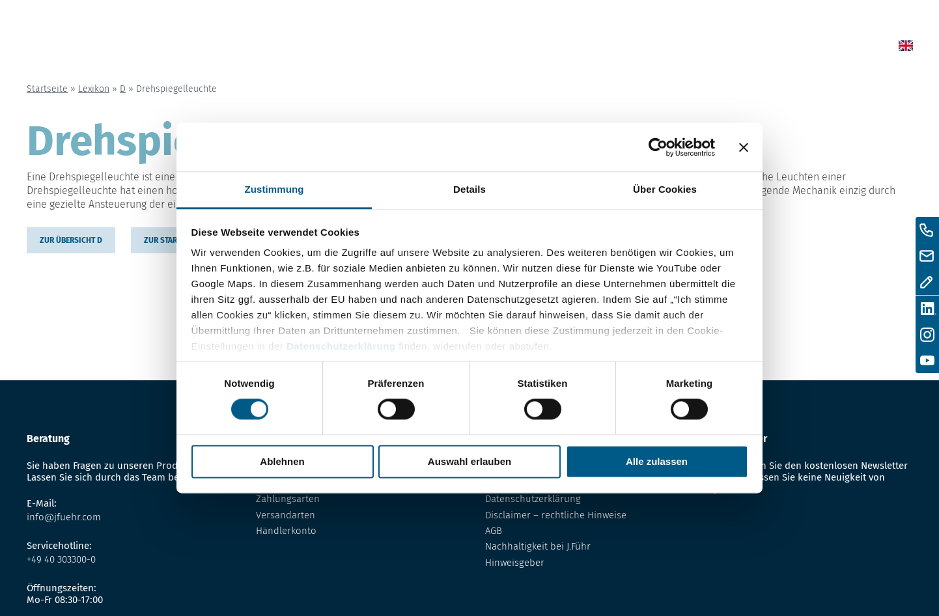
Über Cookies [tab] (665, 189)
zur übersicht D (71, 240)
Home (433, 48)
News (489, 48)
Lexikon (606, 48)
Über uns (679, 48)
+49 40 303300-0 (61, 559)
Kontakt (753, 48)
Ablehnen (282, 461)
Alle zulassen (657, 461)
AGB (493, 531)
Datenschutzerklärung (341, 346)
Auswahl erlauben (469, 461)
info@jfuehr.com (64, 517)
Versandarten (285, 515)
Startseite (47, 88)
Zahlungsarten (288, 499)
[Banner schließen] (743, 147)
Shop (544, 48)
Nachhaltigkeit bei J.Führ (538, 546)
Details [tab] (469, 189)
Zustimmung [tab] (274, 189)
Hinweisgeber (514, 562)
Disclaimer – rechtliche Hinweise (555, 515)
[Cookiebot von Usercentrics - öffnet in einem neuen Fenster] (658, 147)
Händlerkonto (286, 531)
